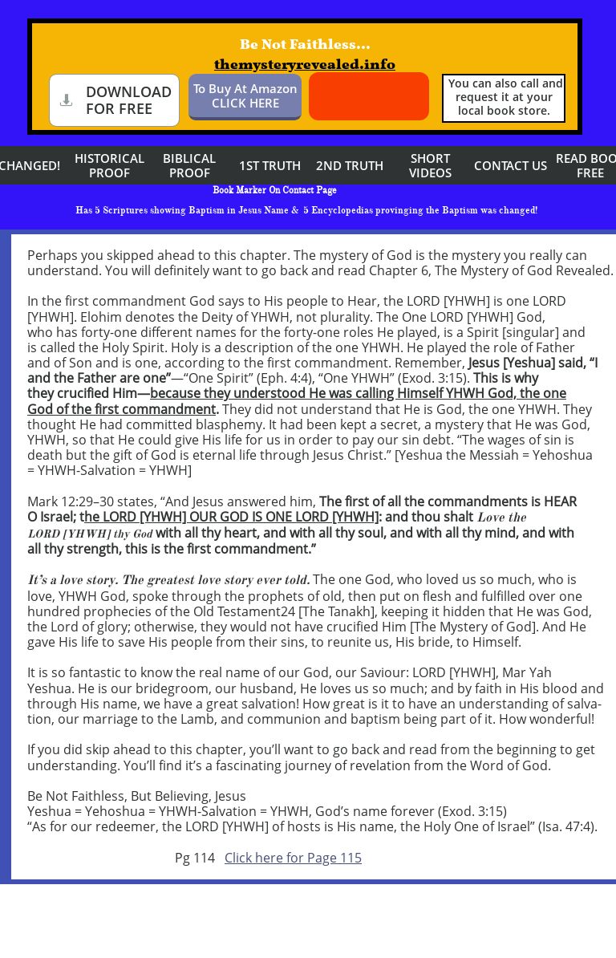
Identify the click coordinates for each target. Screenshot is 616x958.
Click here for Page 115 (293, 858)
